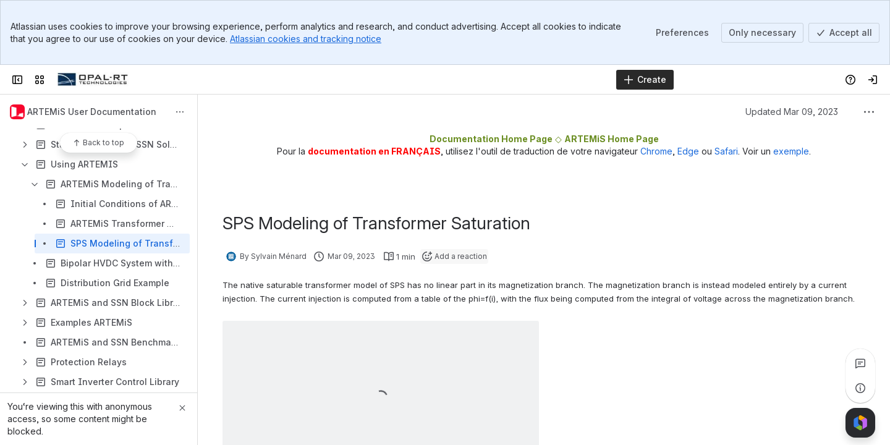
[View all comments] (860, 363)
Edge (688, 151)
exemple (791, 151)
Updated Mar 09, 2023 (791, 111)
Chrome (656, 151)
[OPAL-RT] (92, 80)
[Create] (645, 80)
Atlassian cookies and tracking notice (305, 38)
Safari (726, 151)
